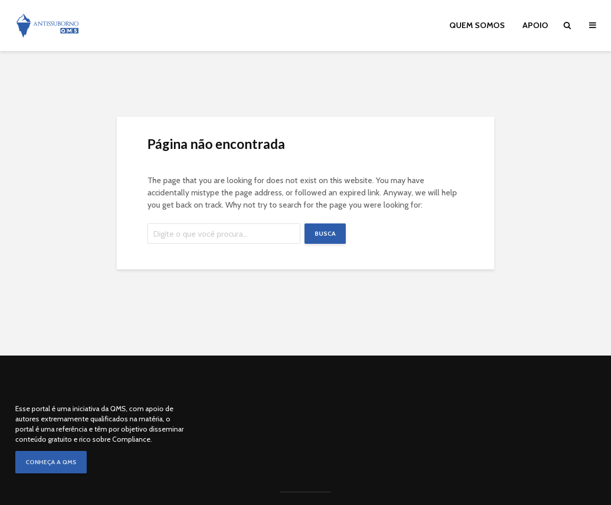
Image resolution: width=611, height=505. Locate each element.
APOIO (535, 25)
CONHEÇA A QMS (51, 462)
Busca (325, 233)
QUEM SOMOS (477, 25)
